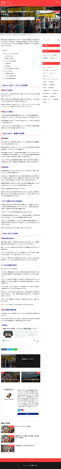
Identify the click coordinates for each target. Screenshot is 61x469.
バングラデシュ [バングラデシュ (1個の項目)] (47, 76)
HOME (3, 34)
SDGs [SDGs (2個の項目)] (51, 67)
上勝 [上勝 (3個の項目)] (45, 81)
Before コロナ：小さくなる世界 (9, 54)
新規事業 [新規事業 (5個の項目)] (46, 57)
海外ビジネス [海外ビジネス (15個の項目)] (54, 57)
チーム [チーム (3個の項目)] (53, 73)
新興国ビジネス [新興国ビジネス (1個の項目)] (47, 90)
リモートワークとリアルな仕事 (22, 426)
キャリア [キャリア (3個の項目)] (46, 73)
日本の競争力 (10, 19)
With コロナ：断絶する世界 (9, 61)
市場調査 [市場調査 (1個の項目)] (52, 84)
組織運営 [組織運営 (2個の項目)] (56, 99)
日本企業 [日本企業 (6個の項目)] (55, 93)
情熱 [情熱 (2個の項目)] (45, 87)
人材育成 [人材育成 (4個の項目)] (52, 81)
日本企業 (15, 19)
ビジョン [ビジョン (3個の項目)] (56, 79)
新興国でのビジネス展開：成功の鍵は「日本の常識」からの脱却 (27, 436)
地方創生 (10, 4)
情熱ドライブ (34, 465)
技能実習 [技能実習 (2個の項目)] (52, 87)
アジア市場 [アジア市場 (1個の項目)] (46, 70)
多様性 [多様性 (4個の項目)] (46, 84)
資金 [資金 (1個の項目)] (45, 102)
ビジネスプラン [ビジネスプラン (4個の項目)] (47, 79)
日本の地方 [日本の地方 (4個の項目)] (56, 90)
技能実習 (6, 19)
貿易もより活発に (8, 58)
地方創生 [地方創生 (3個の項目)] (55, 55)
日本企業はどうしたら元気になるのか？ (25, 445)
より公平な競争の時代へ (9, 76)
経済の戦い (7, 63)
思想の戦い (7, 66)
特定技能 (18, 19)
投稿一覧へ (28, 413)
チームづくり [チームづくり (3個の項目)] (47, 55)
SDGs (4, 19)
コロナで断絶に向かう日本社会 (11, 68)
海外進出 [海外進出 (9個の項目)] (46, 96)
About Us (27, 4)
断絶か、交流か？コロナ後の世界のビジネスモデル (22, 34)
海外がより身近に (8, 56)
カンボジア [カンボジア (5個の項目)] (54, 70)
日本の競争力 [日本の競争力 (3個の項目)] (47, 93)
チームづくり (21, 4)
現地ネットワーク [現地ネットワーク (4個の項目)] (48, 99)
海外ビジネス (4, 4)
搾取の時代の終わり (8, 73)
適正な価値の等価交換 (9, 78)
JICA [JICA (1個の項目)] (45, 67)
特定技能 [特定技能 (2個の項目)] (53, 96)
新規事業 (15, 4)
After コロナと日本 (7, 71)
